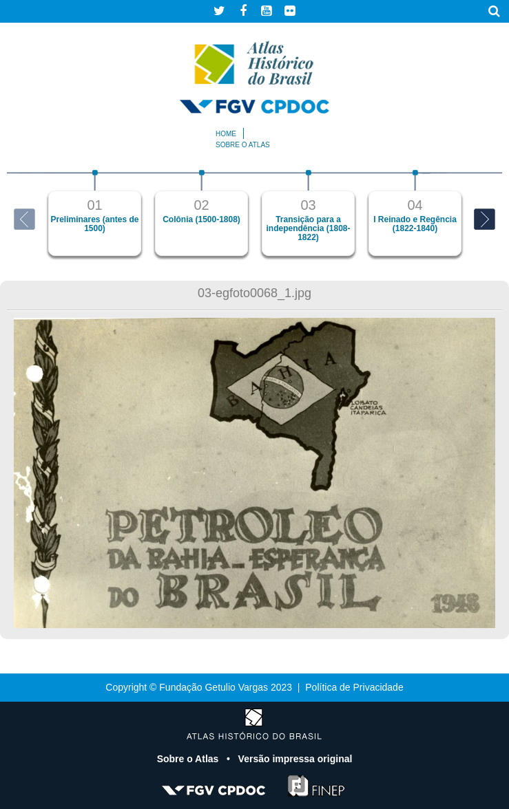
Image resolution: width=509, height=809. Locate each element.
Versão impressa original (295, 758)
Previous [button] (24, 219)
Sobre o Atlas (189, 758)
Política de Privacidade (354, 687)
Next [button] (484, 219)
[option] (94, 213)
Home (226, 134)
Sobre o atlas (243, 145)
